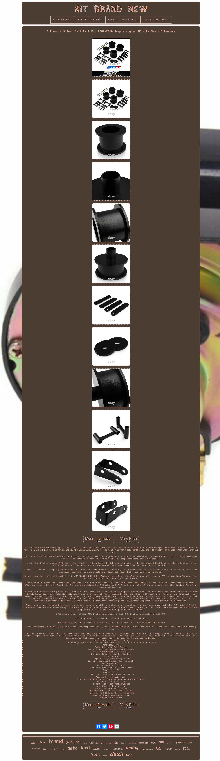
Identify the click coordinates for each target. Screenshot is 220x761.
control (54, 749)
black (45, 749)
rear (186, 747)
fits (116, 742)
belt (153, 742)
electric (118, 748)
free (190, 742)
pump (180, 742)
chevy (85, 743)
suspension (147, 749)
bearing (94, 742)
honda (168, 748)
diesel (42, 742)
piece (105, 756)
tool (129, 755)
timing (132, 747)
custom (132, 743)
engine (33, 743)
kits (159, 748)
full (161, 742)
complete (143, 743)
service (36, 748)
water (177, 750)
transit (107, 749)
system (170, 743)
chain (63, 750)
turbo (72, 748)
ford (85, 747)
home (123, 743)
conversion (106, 743)
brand (56, 741)
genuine (73, 741)
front (95, 754)
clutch (116, 754)
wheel (97, 748)
